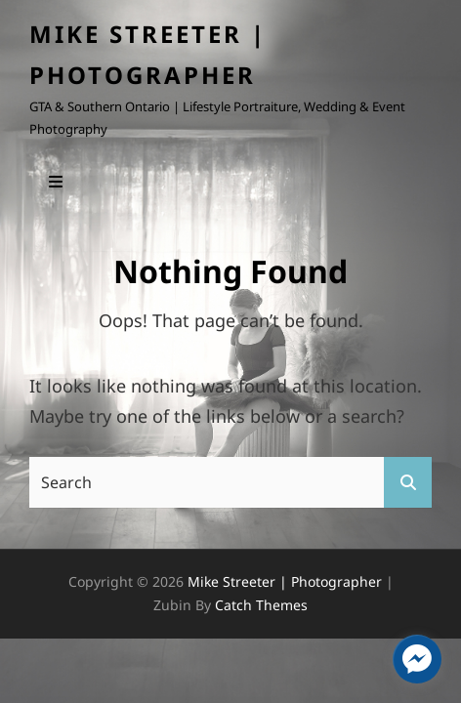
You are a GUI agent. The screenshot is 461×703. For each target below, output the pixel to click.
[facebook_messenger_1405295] (417, 659)
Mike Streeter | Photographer (285, 581)
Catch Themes (261, 605)
